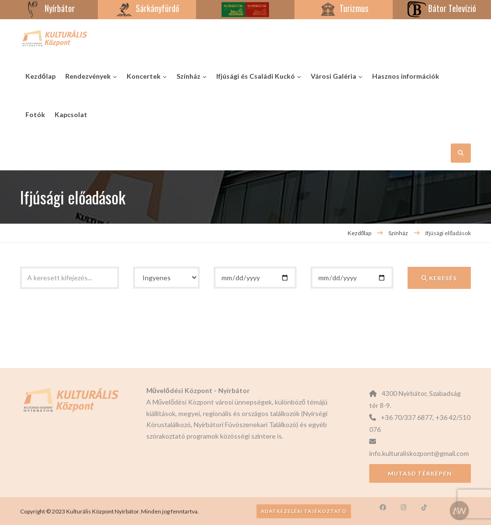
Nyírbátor (49, 8)
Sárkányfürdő (147, 8)
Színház (398, 233)
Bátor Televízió (441, 8)
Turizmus (343, 8)
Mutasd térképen (420, 473)
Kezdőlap (360, 233)
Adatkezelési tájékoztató (304, 511)
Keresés (439, 278)
